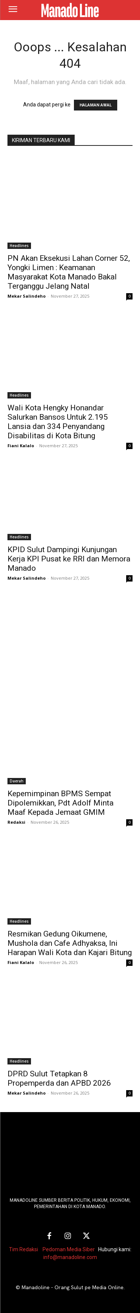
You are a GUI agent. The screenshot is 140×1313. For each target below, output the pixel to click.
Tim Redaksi (23, 1249)
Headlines (19, 245)
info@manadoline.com (70, 1257)
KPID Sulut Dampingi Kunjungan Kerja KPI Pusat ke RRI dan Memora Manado (68, 559)
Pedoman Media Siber (69, 1249)
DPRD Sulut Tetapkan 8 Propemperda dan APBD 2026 (59, 1078)
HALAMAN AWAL (96, 105)
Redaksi (16, 822)
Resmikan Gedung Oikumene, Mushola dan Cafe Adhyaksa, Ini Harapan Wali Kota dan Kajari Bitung (69, 943)
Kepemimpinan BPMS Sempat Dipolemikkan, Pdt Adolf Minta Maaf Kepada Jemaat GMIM (60, 803)
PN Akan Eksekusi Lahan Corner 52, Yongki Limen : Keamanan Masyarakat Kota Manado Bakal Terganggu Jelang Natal (68, 272)
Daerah (17, 781)
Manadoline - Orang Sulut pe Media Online (73, 1287)
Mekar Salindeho (26, 296)
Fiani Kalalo (20, 445)
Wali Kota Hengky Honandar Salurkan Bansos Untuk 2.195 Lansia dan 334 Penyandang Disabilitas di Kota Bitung (57, 421)
